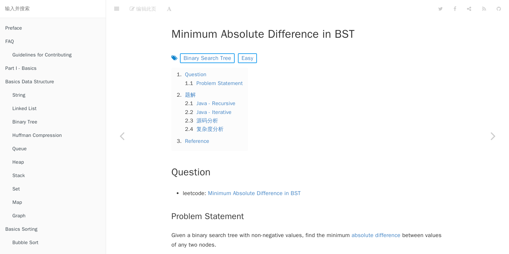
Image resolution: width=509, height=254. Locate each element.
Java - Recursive (216, 85)
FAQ (9, 41)
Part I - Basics (21, 68)
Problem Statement (220, 65)
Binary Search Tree (207, 40)
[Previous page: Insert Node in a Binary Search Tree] (122, 136)
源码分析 (207, 103)
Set (16, 189)
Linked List (24, 108)
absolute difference (376, 217)
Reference (197, 123)
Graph (18, 216)
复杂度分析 (210, 111)
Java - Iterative (214, 94)
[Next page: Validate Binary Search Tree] (493, 136)
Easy (247, 40)
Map (17, 202)
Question (195, 56)
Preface (13, 28)
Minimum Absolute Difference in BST (254, 175)
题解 (190, 77)
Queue (19, 149)
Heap (18, 162)
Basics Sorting (21, 229)
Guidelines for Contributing (42, 55)
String (18, 95)
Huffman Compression (37, 135)
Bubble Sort (25, 243)
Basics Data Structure (29, 82)
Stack (18, 176)
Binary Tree (24, 122)
